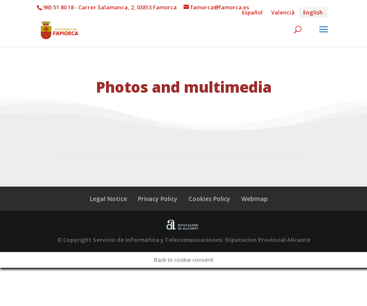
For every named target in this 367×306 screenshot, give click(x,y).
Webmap (254, 199)
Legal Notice (108, 199)
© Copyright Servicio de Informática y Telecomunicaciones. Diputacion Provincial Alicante (183, 240)
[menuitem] (252, 12)
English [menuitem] (313, 12)
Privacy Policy (158, 199)
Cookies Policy (209, 199)
